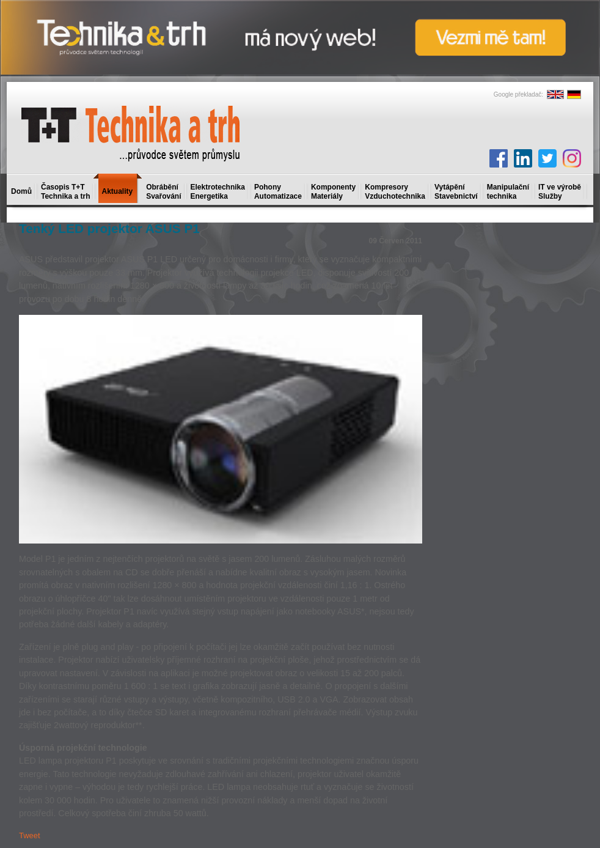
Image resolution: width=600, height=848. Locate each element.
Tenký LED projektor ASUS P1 (109, 228)
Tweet (29, 835)
